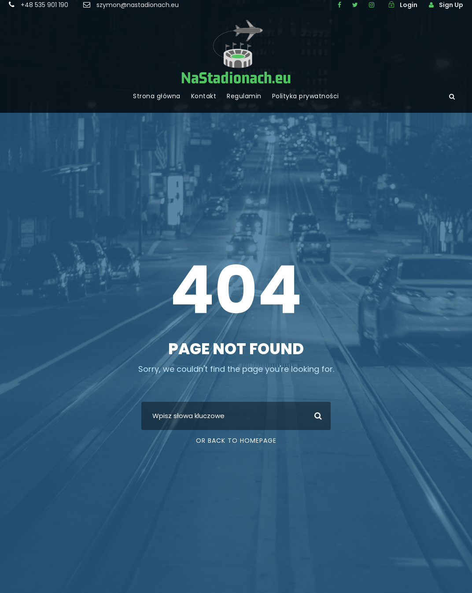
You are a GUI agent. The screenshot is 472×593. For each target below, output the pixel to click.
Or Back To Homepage (236, 440)
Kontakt (204, 96)
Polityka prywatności (305, 96)
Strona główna (157, 96)
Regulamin (244, 96)
